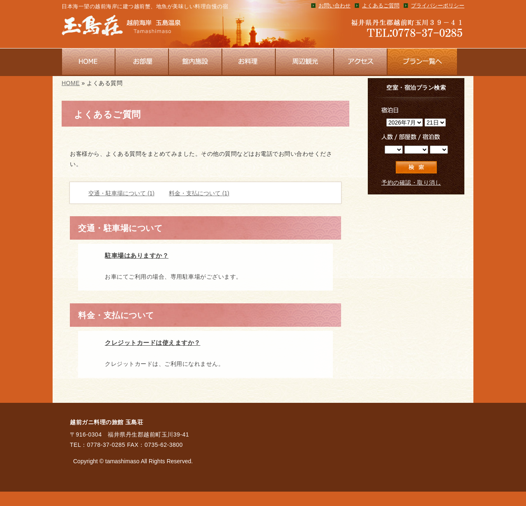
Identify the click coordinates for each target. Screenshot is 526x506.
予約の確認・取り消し (411, 182)
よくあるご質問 (380, 6)
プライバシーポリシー (437, 6)
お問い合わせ (334, 6)
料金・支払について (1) (199, 193)
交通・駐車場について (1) (121, 193)
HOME (71, 83)
